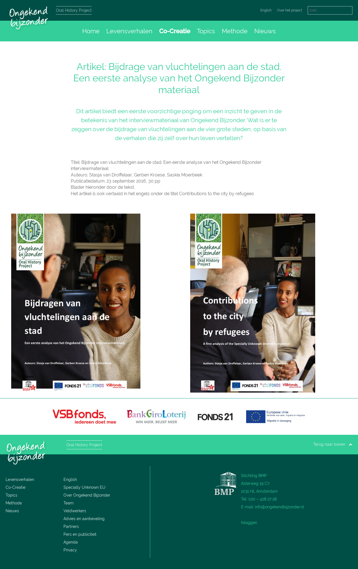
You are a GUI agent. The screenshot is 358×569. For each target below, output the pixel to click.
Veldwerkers (74, 511)
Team (68, 503)
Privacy (70, 550)
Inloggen (249, 522)
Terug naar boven (332, 444)
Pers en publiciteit (79, 534)
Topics (206, 31)
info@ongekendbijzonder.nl (279, 507)
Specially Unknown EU (84, 487)
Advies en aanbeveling (84, 518)
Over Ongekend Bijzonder (86, 495)
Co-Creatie (174, 31)
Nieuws (265, 31)
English (266, 10)
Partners (71, 526)
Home (91, 31)
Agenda (70, 542)
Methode (235, 31)
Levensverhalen (129, 31)
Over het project (289, 10)
